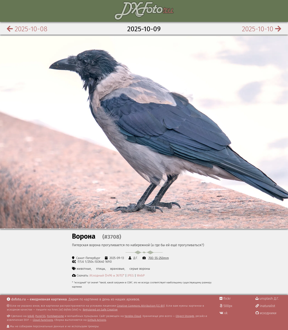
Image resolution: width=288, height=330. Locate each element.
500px (225, 306)
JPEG (130, 275)
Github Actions (96, 320)
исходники (265, 313)
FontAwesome (55, 316)
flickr (225, 299)
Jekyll (30, 316)
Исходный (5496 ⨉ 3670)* (106, 275)
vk (223, 313)
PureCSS (40, 316)
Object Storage (185, 316)
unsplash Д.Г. (267, 299)
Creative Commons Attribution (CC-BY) (141, 305)
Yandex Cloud (133, 316)
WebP (141, 275)
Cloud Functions (43, 320)
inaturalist (265, 306)
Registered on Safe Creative (100, 309)
